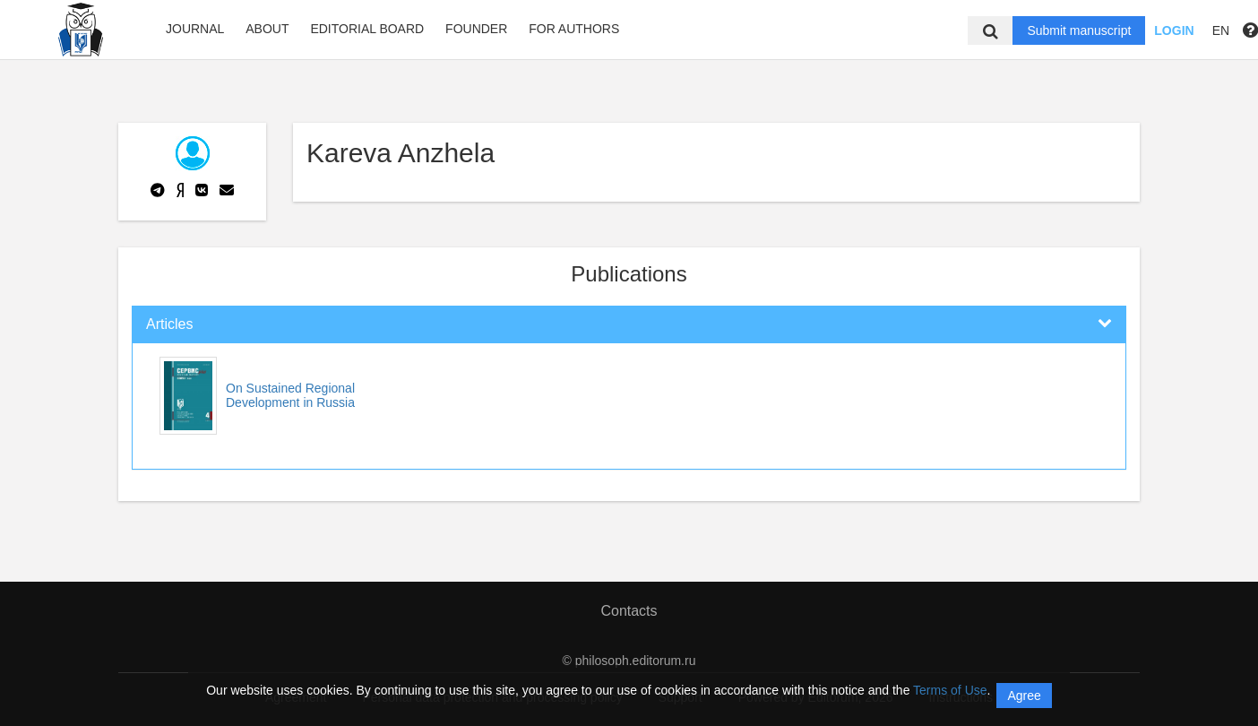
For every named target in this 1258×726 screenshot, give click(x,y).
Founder (476, 29)
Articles (169, 324)
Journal (195, 29)
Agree (1023, 695)
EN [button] (1220, 30)
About (267, 29)
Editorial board (367, 29)
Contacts (628, 610)
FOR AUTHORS (574, 29)
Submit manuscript (1079, 30)
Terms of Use (950, 690)
